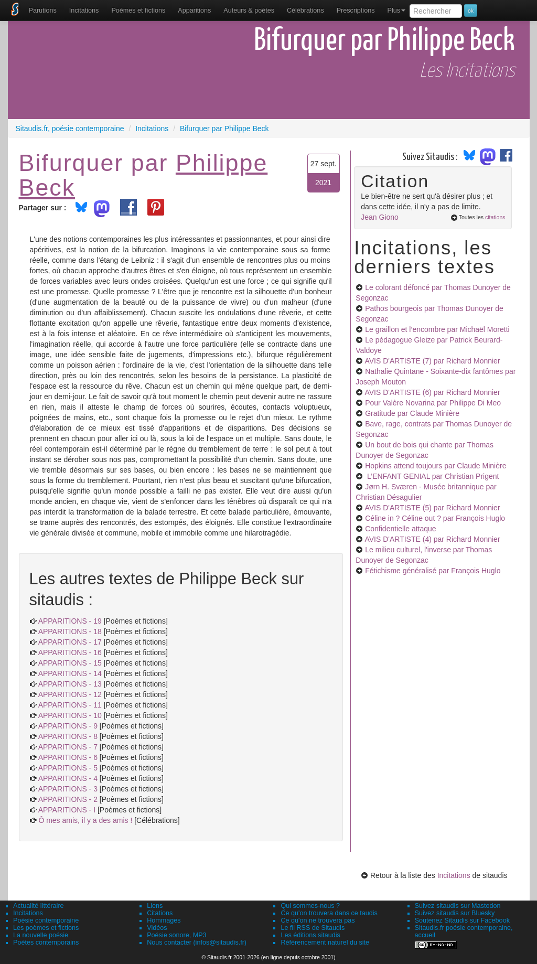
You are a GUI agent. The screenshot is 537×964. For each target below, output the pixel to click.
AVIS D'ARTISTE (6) (432, 392)
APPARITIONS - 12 (70, 694)
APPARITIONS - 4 (68, 778)
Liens (155, 905)
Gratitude (412, 413)
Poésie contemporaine (46, 920)
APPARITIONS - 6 (68, 757)
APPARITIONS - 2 (68, 799)
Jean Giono (380, 217)
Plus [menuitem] (396, 10)
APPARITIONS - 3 (68, 789)
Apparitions (194, 10)
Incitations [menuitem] (84, 10)
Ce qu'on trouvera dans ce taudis (329, 913)
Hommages (163, 920)
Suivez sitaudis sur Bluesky (455, 913)
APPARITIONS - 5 (68, 768)
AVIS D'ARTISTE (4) (432, 539)
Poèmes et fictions (138, 10)
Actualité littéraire (38, 905)
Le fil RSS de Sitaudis (313, 927)
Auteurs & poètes (248, 10)
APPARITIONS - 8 (68, 736)
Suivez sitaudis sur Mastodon (458, 905)
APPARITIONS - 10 (70, 715)
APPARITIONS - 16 (70, 652)
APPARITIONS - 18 (70, 631)
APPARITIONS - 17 (70, 642)
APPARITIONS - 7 (68, 747)
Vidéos (157, 927)
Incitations (453, 875)
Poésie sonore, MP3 (176, 935)
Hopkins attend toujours (435, 466)
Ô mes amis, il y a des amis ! (85, 820)
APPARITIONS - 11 (70, 705)
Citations (160, 913)
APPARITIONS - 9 (68, 726)
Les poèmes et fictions (46, 927)
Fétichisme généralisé (432, 570)
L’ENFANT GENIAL (432, 476)
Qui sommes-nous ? (310, 905)
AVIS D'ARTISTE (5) (432, 508)
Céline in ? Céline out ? (435, 518)
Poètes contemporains (46, 942)
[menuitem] (43, 10)
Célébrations (305, 10)
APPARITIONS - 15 (70, 663)
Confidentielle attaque (400, 528)
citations (495, 217)
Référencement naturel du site (325, 942)
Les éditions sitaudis (310, 935)
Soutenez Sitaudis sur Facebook (462, 920)
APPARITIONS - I (66, 810)
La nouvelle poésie (40, 935)
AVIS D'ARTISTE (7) (432, 361)
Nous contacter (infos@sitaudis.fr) (196, 942)
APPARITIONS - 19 (70, 621)
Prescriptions (356, 10)
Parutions (43, 10)
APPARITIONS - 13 (70, 684)
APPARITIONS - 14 (70, 673)
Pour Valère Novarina (433, 403)
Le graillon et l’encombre (437, 329)
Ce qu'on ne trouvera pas (318, 920)
